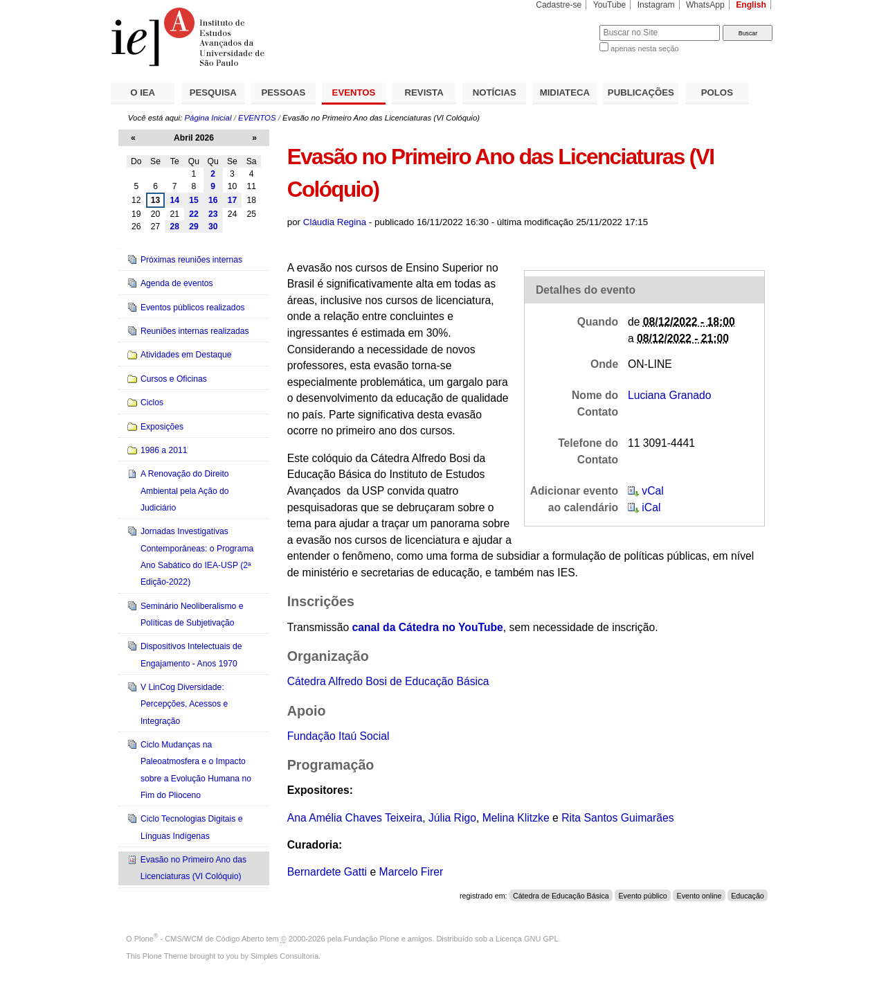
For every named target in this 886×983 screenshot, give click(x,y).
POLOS (717, 92)
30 (213, 226)
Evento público (642, 896)
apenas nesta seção (644, 48)
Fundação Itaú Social (338, 736)
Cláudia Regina (334, 222)
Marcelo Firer (411, 872)
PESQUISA (213, 92)
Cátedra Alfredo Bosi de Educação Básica (388, 681)
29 (194, 226)
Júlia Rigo (452, 818)
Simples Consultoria (284, 956)
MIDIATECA (565, 92)
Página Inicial (207, 118)
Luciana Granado (670, 395)
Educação (747, 896)
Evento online (698, 896)
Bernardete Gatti (327, 872)
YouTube (609, 5)
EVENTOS (354, 92)
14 (174, 200)
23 (213, 214)
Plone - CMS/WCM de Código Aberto (199, 939)
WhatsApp (705, 5)
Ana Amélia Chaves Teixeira (354, 818)
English (751, 5)
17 (232, 200)
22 (194, 214)
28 (174, 226)
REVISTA (424, 92)
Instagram (656, 5)
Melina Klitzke (516, 818)
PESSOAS (284, 92)
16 (213, 200)
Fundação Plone (371, 939)
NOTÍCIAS (494, 92)
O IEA (142, 92)
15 (194, 200)
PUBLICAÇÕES (641, 92)
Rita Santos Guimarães (617, 818)
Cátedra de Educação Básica (561, 896)
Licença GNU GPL (527, 939)
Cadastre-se (558, 5)
